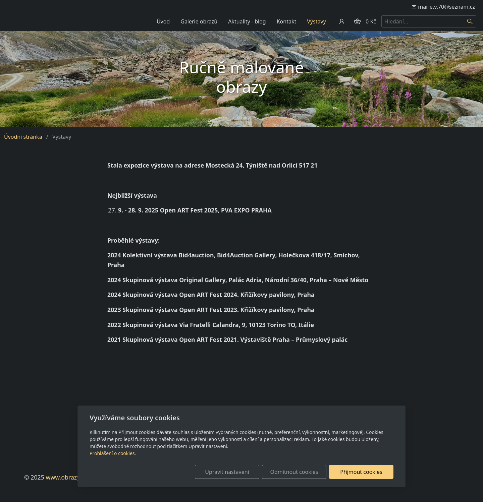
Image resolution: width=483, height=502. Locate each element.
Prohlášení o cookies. (113, 453)
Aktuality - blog (247, 21)
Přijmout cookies (361, 472)
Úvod (163, 21)
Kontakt (287, 21)
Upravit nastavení (227, 472)
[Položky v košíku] (357, 21)
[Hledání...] (422, 21)
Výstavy (316, 21)
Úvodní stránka (23, 136)
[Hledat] (470, 21)
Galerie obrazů (198, 21)
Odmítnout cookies (294, 472)
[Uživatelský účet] (342, 21)
